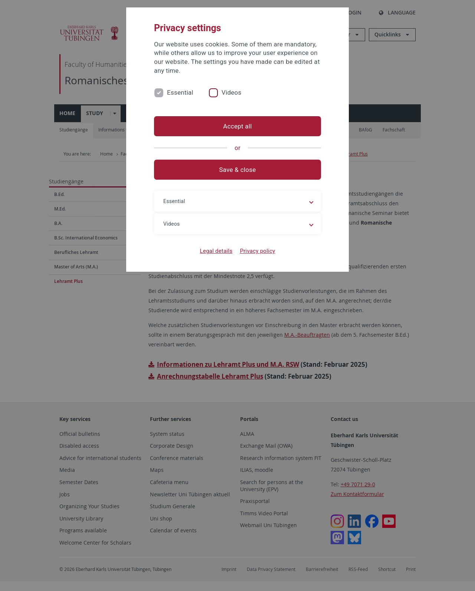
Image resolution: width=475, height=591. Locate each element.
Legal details (216, 251)
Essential (180, 92)
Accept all (237, 126)
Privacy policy (257, 251)
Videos (232, 92)
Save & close (237, 169)
